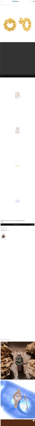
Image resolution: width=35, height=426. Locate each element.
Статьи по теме (5, 339)
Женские (6, 4)
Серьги (1, 4)
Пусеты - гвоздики (12, 4)
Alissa (3, 4)
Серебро (8, 4)
